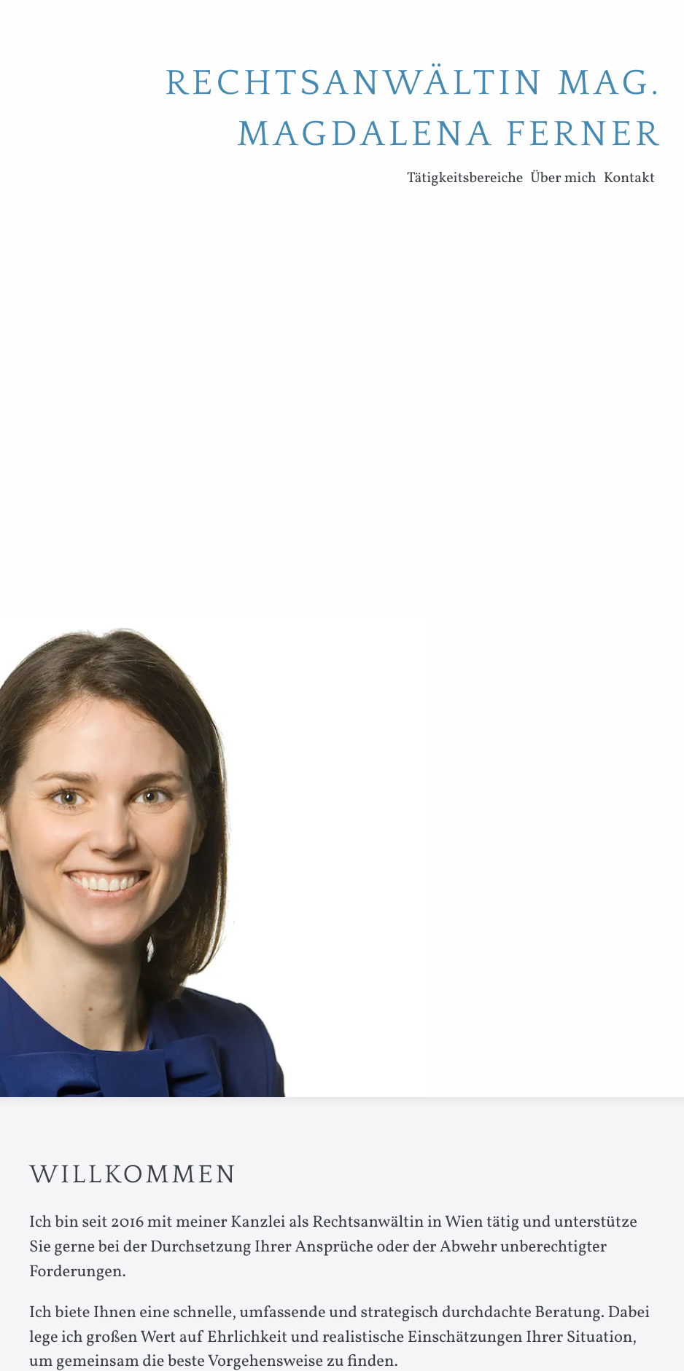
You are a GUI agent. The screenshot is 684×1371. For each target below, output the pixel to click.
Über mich (563, 178)
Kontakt (629, 178)
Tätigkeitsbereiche (465, 178)
